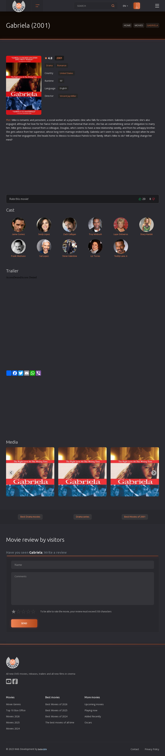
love (33, 123)
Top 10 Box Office (16, 710)
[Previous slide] (11, 472)
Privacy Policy (152, 749)
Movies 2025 (13, 722)
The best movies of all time (59, 722)
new (104, 120)
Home (127, 25)
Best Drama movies (30, 516)
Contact (135, 749)
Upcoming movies (94, 704)
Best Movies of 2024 (56, 716)
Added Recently (93, 716)
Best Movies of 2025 (56, 710)
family (100, 135)
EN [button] (126, 5)
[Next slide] (153, 472)
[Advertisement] (82, 167)
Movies (139, 25)
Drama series (82, 516)
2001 (59, 58)
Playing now (91, 710)
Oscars (88, 722)
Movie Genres (13, 704)
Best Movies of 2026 (56, 704)
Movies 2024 (13, 728)
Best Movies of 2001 (135, 516)
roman (23, 120)
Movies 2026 (13, 716)
